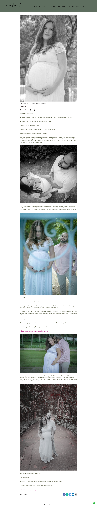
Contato (75, 6)
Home (35, 6)
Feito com (48, 504)
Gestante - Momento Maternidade (39, 103)
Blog (82, 6)
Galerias (61, 6)
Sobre (68, 6)
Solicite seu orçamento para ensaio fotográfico (34, 331)
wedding (43, 6)
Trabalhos (52, 6)
